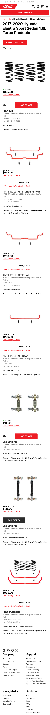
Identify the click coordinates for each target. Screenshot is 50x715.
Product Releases (33, 712)
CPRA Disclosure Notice (12, 672)
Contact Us (30, 658)
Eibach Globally (9, 661)
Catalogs (6, 698)
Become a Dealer (33, 675)
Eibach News (8, 695)
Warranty (30, 664)
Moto (28, 707)
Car (27, 695)
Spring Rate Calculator (35, 681)
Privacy (5, 667)
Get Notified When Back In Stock (17, 186)
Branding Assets (9, 701)
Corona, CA (39, 2)
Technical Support (33, 661)
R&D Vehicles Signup (34, 678)
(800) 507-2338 (10, 2)
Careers (6, 664)
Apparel (29, 710)
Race (28, 701)
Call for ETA (14, 520)
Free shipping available (11, 95)
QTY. (4, 105)
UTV (28, 704)
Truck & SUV (31, 698)
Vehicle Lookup (25, 13)
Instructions (30, 667)
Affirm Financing (32, 670)
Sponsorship (8, 704)
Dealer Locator (8, 675)
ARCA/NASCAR (32, 672)
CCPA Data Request (10, 670)
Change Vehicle (14, 43)
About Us (6, 658)
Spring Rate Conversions (36, 684)
